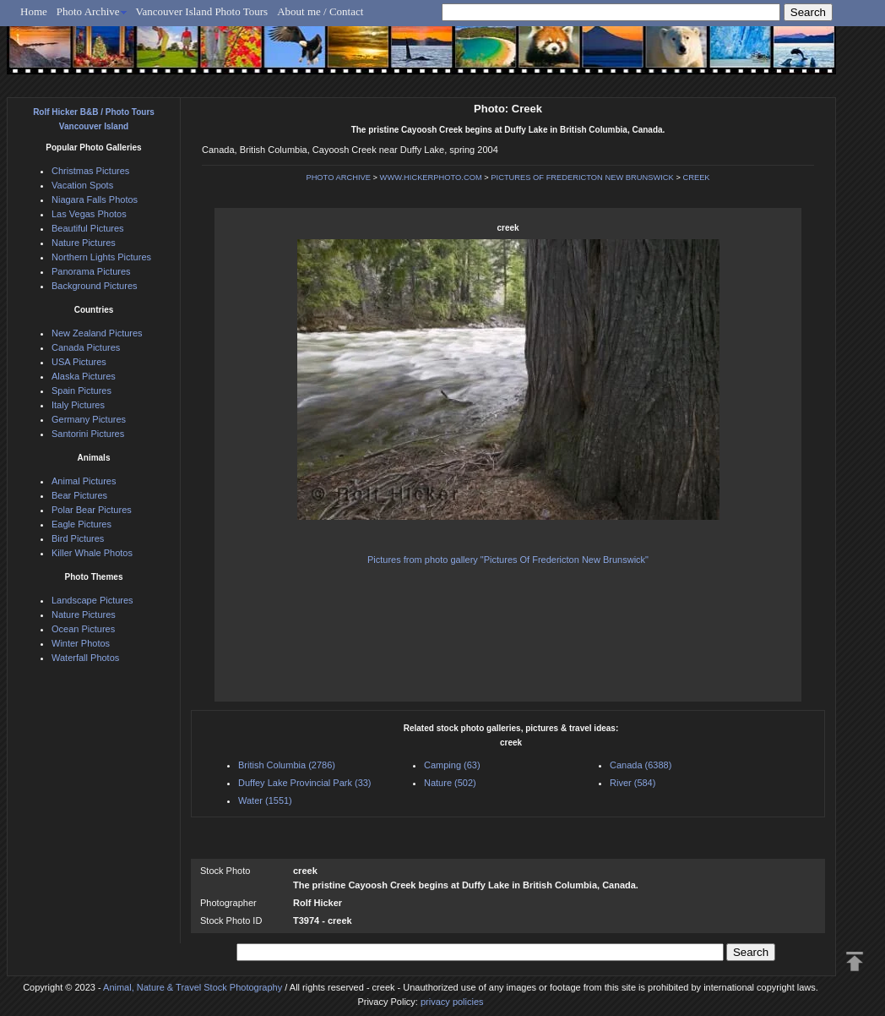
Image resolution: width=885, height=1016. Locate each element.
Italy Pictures (78, 405)
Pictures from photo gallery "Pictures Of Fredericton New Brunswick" (508, 559)
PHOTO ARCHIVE (338, 177)
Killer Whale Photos (92, 553)
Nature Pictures (84, 243)
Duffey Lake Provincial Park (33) (305, 783)
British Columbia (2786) (286, 765)
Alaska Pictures (84, 376)
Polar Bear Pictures (92, 510)
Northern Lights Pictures (101, 257)
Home (33, 11)
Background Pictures (95, 286)
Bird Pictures (78, 538)
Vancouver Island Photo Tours (202, 11)
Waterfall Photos (85, 658)
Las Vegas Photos (89, 214)
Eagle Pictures (81, 524)
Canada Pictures (86, 347)
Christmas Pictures (90, 171)
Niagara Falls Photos (95, 199)
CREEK (695, 177)
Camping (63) (452, 765)
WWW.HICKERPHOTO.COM (431, 177)
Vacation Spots (82, 185)
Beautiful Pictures (88, 228)
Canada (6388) (640, 765)
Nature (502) (450, 783)
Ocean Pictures (83, 629)
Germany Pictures (89, 419)
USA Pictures (79, 362)
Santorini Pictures (88, 434)
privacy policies (452, 1002)
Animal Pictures (84, 481)
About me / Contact (320, 11)
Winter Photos (81, 643)
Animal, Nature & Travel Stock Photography (192, 987)
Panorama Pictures (91, 271)
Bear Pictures (79, 495)
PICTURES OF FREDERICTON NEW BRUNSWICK (582, 177)
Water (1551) (265, 800)
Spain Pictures (81, 390)
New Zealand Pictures (97, 333)
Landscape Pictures (92, 600)
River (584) (632, 783)
